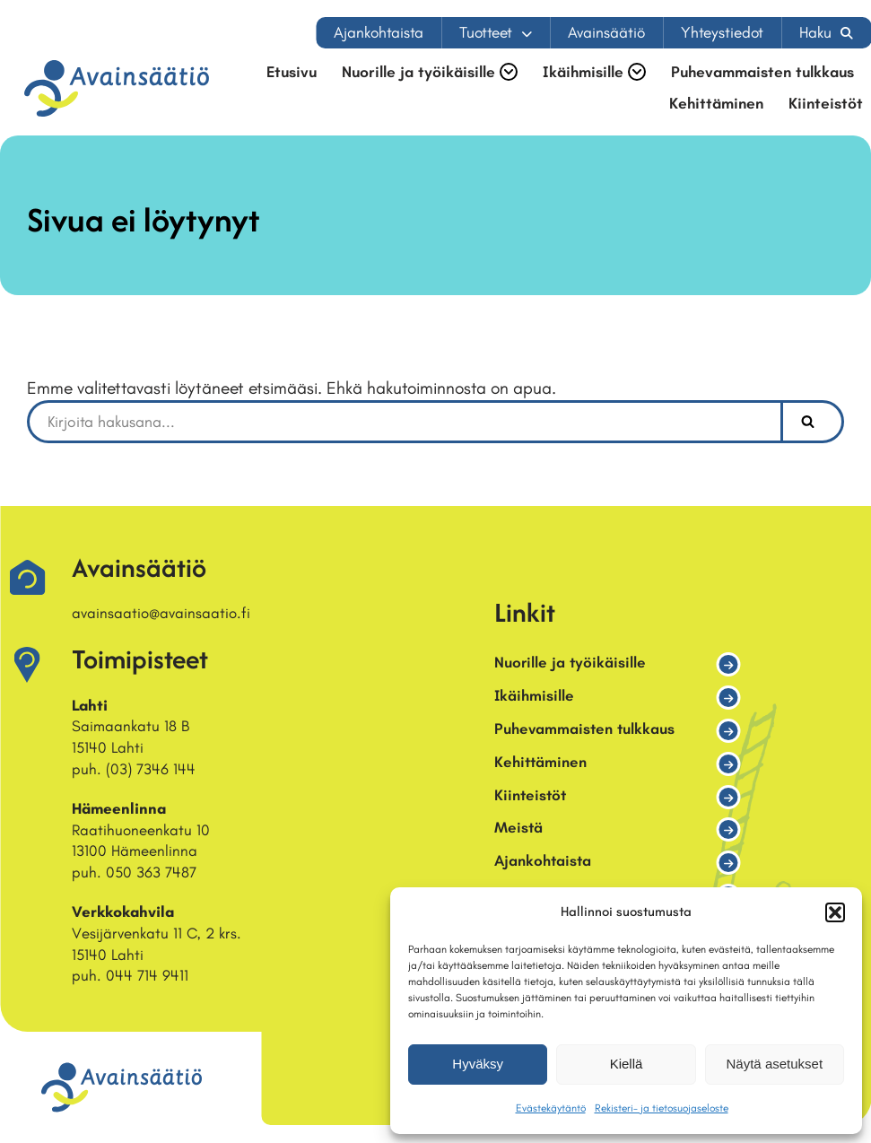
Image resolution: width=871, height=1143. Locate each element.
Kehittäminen (716, 103)
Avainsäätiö (606, 32)
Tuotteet (485, 32)
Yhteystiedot (722, 32)
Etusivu (291, 72)
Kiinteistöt (825, 103)
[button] (835, 912)
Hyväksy (477, 1063)
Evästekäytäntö (551, 1108)
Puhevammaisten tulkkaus (762, 72)
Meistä (518, 827)
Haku (815, 32)
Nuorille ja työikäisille (570, 662)
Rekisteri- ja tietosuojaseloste (661, 1108)
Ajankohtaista (378, 32)
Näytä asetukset (775, 1063)
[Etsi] (403, 421)
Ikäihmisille (534, 695)
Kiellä (626, 1063)
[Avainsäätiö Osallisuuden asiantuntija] (116, 88)
